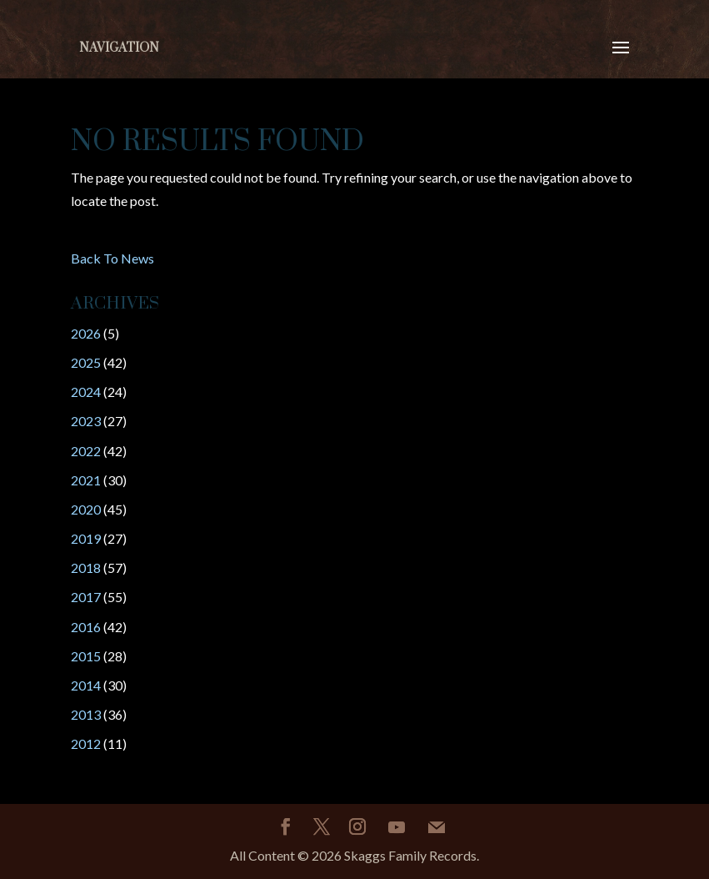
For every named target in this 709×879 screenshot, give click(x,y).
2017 (86, 597)
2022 (86, 451)
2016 (86, 627)
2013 (86, 714)
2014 (86, 685)
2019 (86, 538)
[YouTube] (396, 827)
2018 (86, 567)
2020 (86, 509)
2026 (86, 333)
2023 (86, 421)
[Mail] (436, 827)
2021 (86, 480)
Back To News (112, 258)
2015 (86, 656)
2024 (86, 391)
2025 (86, 362)
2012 (86, 743)
